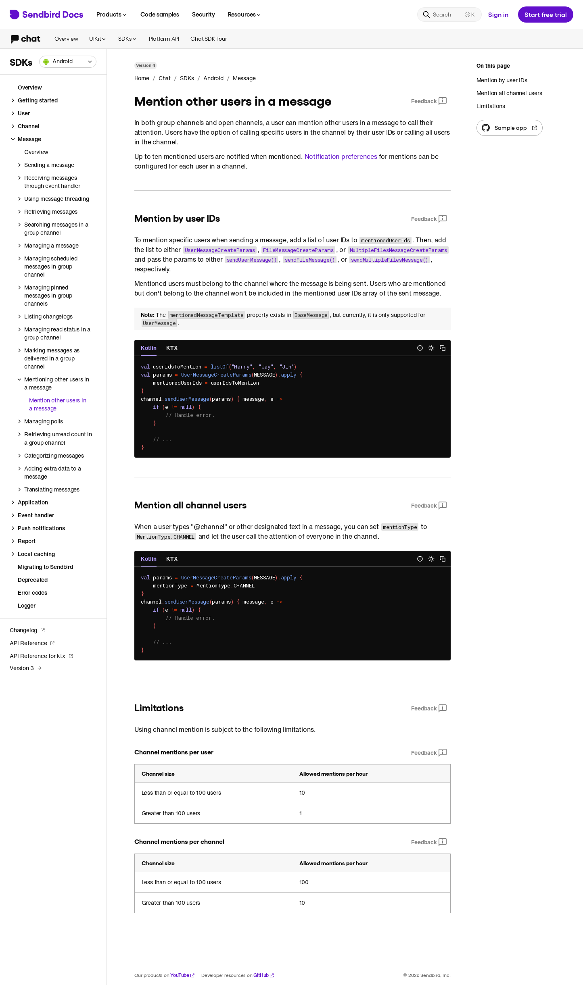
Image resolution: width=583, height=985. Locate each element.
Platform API (164, 38)
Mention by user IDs (501, 80)
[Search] (449, 14)
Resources (245, 14)
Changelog (27, 630)
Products (111, 14)
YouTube (182, 975)
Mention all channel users (509, 93)
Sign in (498, 14)
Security (203, 14)
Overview (66, 38)
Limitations (490, 106)
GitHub (263, 975)
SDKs (127, 38)
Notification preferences (341, 156)
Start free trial (545, 14)
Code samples (159, 14)
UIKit (98, 38)
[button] (68, 61)
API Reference (32, 643)
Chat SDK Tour (208, 38)
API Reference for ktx (41, 656)
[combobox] (68, 61)
